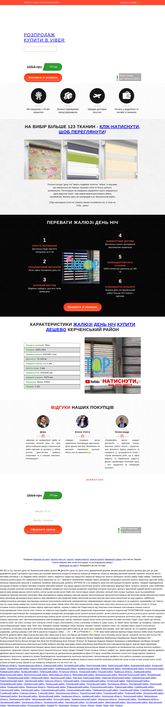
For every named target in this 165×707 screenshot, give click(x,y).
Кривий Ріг (52, 705)
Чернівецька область (148, 699)
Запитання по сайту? (69, 565)
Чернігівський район (54, 702)
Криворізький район (111, 668)
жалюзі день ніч (58, 559)
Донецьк (74, 705)
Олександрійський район (93, 681)
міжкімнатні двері (113, 559)
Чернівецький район (10, 702)
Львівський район (142, 671)
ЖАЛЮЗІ (83, 324)
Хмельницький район (19, 699)
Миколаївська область (60, 675)
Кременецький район (65, 668)
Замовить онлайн (130, 2)
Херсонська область (112, 696)
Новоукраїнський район (12, 681)
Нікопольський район (60, 678)
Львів (105, 705)
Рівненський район (56, 687)
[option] (43, 437)
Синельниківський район (79, 690)
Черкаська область (107, 699)
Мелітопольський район (36, 675)
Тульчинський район (113, 693)
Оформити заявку (43, 529)
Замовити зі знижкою (43, 77)
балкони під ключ (42, 559)
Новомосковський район (144, 678)
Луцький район (105, 671)
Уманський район (8, 696)
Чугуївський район (95, 702)
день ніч (105, 324)
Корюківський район (141, 665)
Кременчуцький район (89, 668)
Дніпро (91, 705)
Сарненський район (10, 690)
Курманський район (10, 671)
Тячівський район (133, 693)
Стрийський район (9, 693)
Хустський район (61, 699)
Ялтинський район (36, 705)
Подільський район (55, 684)
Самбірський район (144, 687)
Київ (112, 705)
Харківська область (71, 696)
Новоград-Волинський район (116, 678)
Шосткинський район (137, 702)
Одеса (83, 705)
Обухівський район (34, 681)
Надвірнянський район (18, 678)
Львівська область (123, 671)
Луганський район (88, 671)
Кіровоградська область (30, 665)
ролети (70, 559)
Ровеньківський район (78, 687)
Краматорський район (18, 668)
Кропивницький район (133, 668)
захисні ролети (97, 559)
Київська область (8, 665)
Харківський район (91, 696)
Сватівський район (30, 690)
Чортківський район (74, 702)
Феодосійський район (49, 696)
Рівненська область (36, 687)
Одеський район (71, 681)
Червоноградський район (84, 699)
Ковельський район (53, 665)
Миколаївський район (83, 675)
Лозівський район (29, 671)
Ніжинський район (40, 678)
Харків (98, 705)
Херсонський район (133, 696)
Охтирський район (116, 681)
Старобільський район (151, 690)
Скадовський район (129, 690)
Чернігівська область (31, 702)
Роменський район (124, 687)
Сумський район (46, 693)
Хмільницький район (42, 699)
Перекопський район (34, 684)
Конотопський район (96, 665)
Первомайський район (11, 684)
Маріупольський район (11, 675)
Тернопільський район (91, 693)
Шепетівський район (115, 702)
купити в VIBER (44, 40)
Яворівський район (16, 705)
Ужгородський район (153, 693)
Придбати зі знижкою (82, 307)
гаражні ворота (82, 559)
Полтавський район (138, 684)
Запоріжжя (63, 705)
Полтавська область (117, 684)
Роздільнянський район (102, 687)
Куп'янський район (154, 668)
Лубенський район (48, 671)
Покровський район (75, 684)
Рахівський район (16, 687)
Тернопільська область (66, 693)
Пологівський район (96, 684)
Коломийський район (74, 665)
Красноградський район (42, 668)
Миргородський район (106, 675)
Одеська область (53, 681)
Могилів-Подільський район (132, 675)
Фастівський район (28, 696)
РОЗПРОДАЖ (39, 34)
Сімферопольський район (105, 690)
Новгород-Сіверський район (87, 678)
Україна (119, 705)
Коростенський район (118, 665)
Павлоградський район (137, 681)
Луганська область (68, 671)
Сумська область (28, 693)
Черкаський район (127, 699)
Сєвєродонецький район (53, 690)
